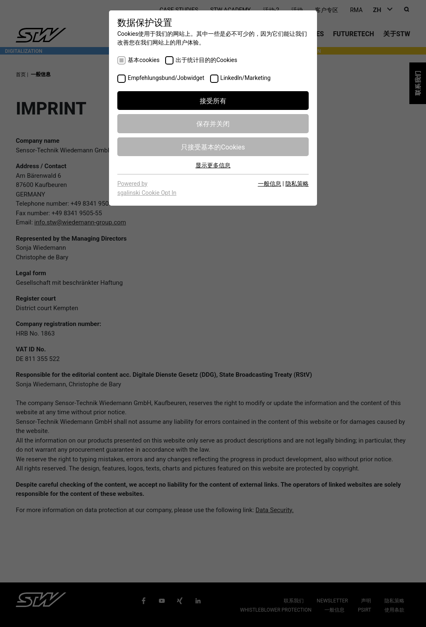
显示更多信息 (213, 165)
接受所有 (213, 100)
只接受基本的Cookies (213, 147)
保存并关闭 (213, 123)
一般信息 (269, 183)
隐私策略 (297, 183)
